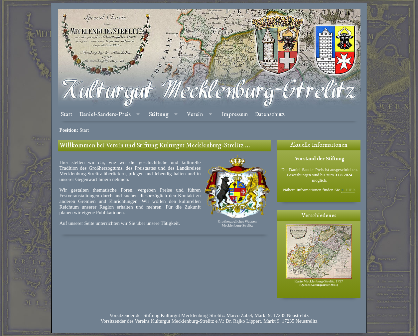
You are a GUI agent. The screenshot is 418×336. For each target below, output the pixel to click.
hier (348, 190)
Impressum (234, 114)
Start (66, 114)
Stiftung (159, 114)
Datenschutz (270, 114)
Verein (195, 114)
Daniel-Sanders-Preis (105, 114)
